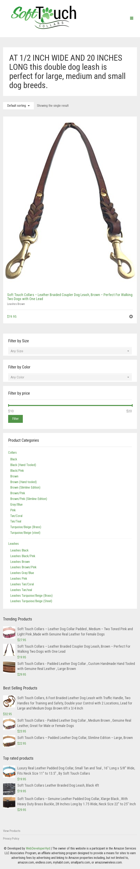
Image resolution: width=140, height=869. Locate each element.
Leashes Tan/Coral (22, 584)
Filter (15, 419)
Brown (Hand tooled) (23, 482)
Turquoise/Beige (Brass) (25, 527)
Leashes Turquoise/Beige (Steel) (31, 601)
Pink (13, 510)
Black (13, 459)
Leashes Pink (18, 578)
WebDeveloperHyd (38, 848)
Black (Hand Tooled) (23, 465)
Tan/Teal (15, 521)
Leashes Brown (16, 304)
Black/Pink (17, 471)
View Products (11, 831)
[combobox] (70, 351)
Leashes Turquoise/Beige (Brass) (31, 596)
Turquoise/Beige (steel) (25, 533)
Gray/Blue (16, 504)
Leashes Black (19, 550)
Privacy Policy (11, 838)
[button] (131, 317)
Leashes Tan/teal (21, 590)
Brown (14, 476)
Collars (12, 452)
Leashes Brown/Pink (23, 567)
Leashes (13, 544)
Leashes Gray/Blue (22, 573)
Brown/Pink (17, 493)
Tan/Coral (16, 516)
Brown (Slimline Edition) (25, 487)
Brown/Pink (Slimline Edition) (28, 499)
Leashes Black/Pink (22, 556)
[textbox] (70, 351)
